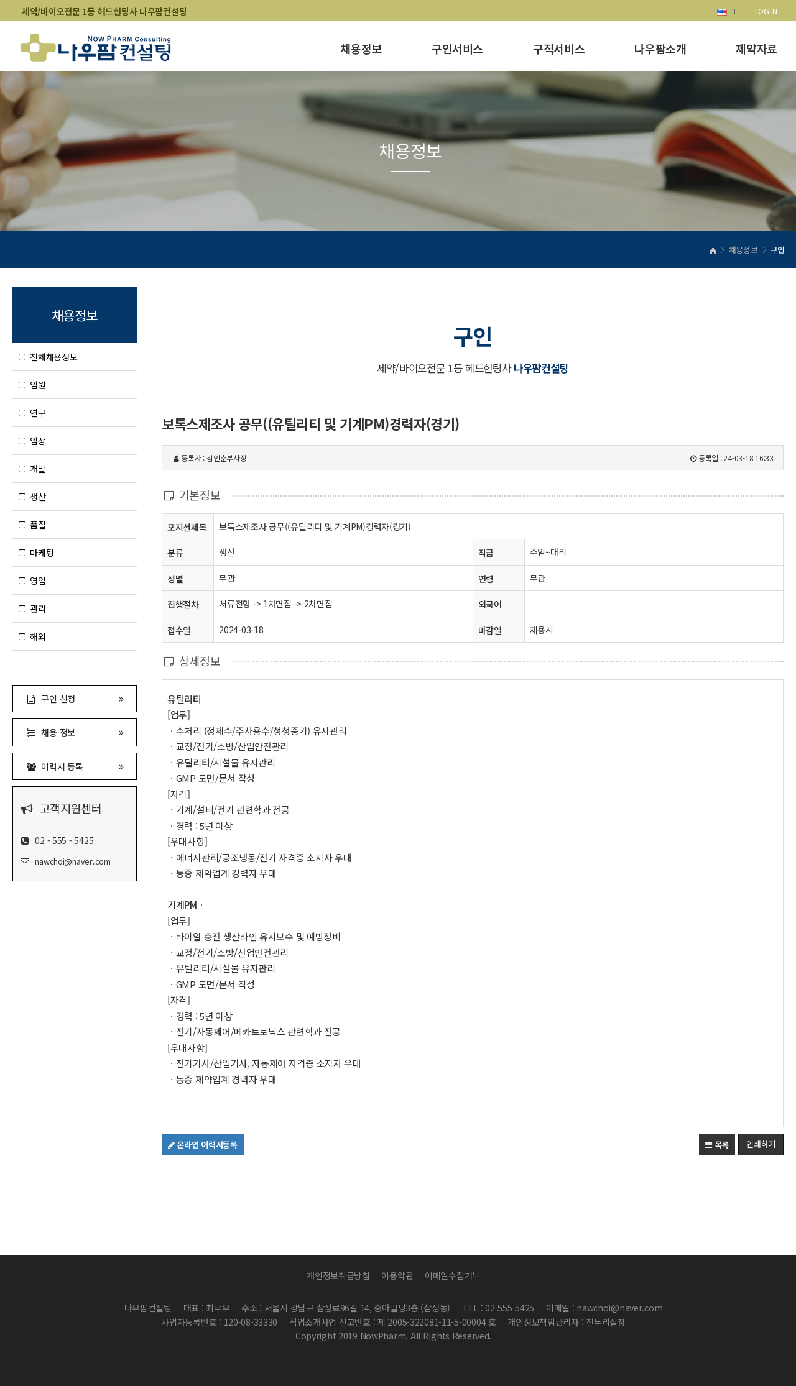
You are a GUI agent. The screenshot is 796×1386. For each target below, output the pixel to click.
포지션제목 (187, 526)
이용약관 (397, 1275)
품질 (32, 524)
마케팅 (36, 552)
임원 (32, 385)
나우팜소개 (660, 48)
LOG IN (766, 11)
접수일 (179, 629)
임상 (32, 440)
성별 (175, 578)
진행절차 (183, 603)
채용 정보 (74, 731)
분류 (175, 552)
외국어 (490, 604)
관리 (32, 608)
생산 (32, 496)
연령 (486, 578)
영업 (32, 580)
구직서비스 (559, 48)
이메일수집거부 (452, 1275)
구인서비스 (457, 48)
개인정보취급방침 (338, 1275)
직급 (486, 552)
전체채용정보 (48, 357)
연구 (32, 412)
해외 (32, 636)
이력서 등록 (74, 766)
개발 (32, 468)
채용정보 (361, 48)
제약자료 (756, 48)
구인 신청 (74, 698)
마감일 (490, 630)
